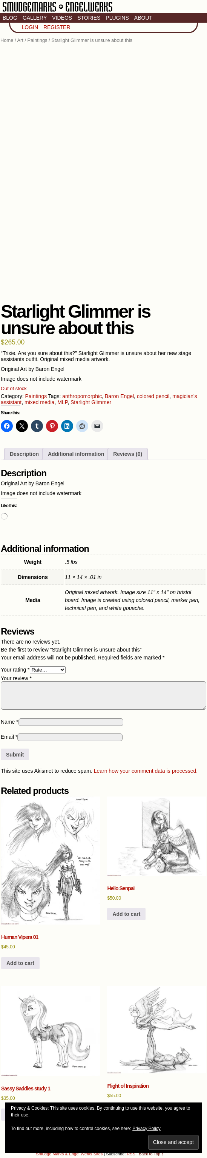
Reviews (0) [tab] (127, 454)
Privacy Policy (146, 1128)
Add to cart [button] (20, 963)
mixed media (39, 402)
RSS (131, 1154)
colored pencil (153, 396)
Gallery (35, 18)
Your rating (15, 670)
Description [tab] (24, 454)
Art (20, 40)
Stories (88, 18)
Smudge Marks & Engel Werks (57, 11)
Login (29, 27)
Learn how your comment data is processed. (146, 771)
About (143, 18)
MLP (62, 402)
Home (6, 40)
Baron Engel (119, 396)
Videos (62, 18)
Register (57, 27)
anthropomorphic (82, 396)
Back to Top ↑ (151, 1154)
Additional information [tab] (76, 454)
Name (9, 722)
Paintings (38, 40)
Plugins (117, 18)
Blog (10, 18)
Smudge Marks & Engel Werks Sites (69, 1154)
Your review (16, 678)
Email (9, 737)
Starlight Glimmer (91, 402)
